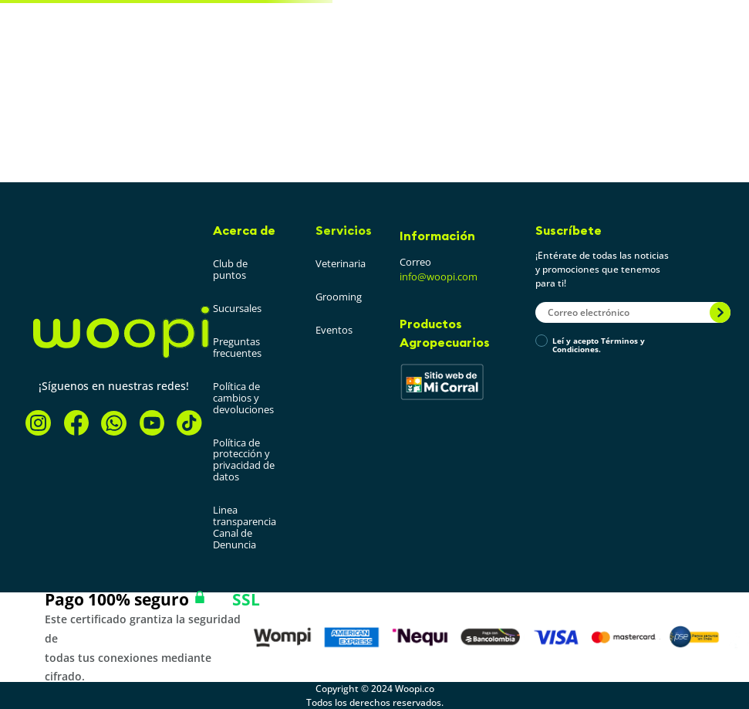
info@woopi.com (438, 276)
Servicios (343, 230)
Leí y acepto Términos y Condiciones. (598, 345)
